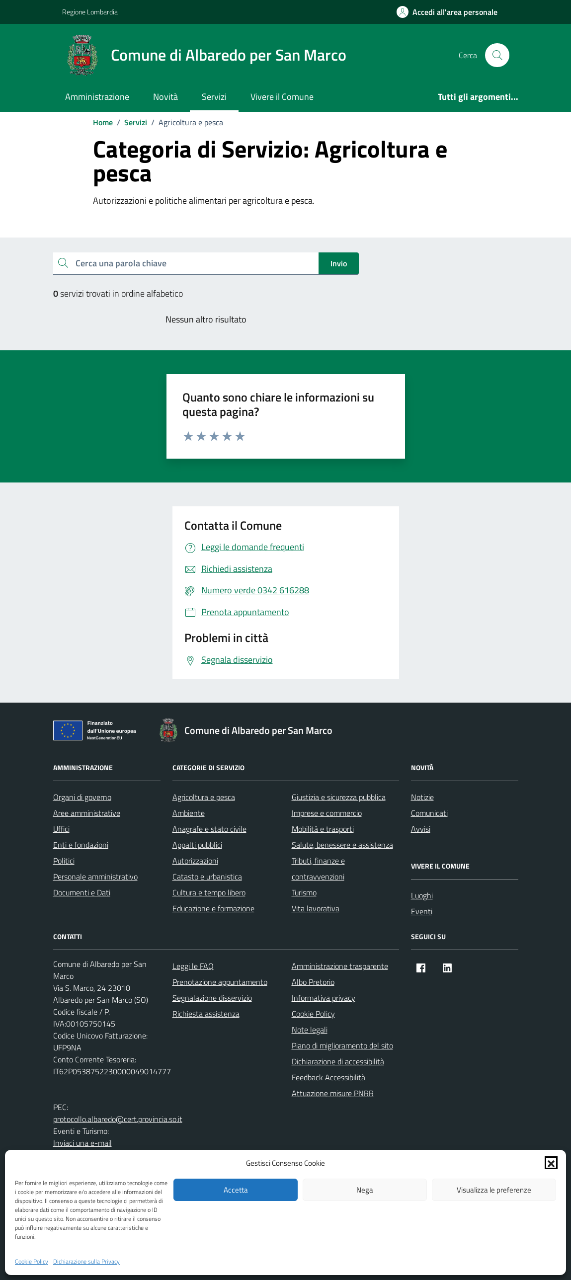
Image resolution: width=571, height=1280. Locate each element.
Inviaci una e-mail (82, 1143)
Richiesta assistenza (206, 1014)
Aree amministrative (86, 813)
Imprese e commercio (327, 813)
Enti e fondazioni (80, 845)
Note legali (309, 1030)
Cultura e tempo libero (208, 892)
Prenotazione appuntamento (219, 982)
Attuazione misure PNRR (333, 1093)
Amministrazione (97, 96)
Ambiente (188, 813)
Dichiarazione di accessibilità (338, 1061)
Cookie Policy (31, 1261)
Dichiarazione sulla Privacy (86, 1261)
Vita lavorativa (315, 908)
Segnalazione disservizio (212, 998)
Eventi (421, 911)
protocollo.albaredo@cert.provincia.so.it (117, 1119)
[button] (551, 1163)
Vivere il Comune (282, 96)
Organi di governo (82, 797)
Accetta (236, 1190)
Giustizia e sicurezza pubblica (339, 797)
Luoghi (422, 895)
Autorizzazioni (195, 861)
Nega (364, 1190)
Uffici (61, 829)
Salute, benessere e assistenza (342, 845)
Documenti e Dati (81, 892)
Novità (165, 96)
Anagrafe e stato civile (209, 829)
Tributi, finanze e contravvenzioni (318, 868)
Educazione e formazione (213, 908)
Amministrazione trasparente (340, 966)
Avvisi (420, 829)
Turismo (304, 892)
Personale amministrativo (95, 876)
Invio (338, 263)
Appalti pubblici (197, 845)
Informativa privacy (323, 998)
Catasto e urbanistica (207, 876)
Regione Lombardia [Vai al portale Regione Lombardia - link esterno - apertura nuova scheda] (90, 11)
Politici (64, 861)
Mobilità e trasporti (323, 829)
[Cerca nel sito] (497, 55)
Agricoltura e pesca (203, 797)
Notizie (422, 797)
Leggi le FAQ (193, 966)
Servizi (214, 96)
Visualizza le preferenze (494, 1190)
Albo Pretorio (313, 982)
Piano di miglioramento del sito (342, 1045)
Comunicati (429, 813)
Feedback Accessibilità (328, 1077)
